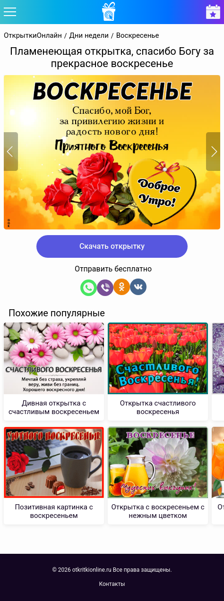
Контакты (112, 584)
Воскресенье (137, 36)
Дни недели (89, 36)
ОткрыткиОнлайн (33, 36)
